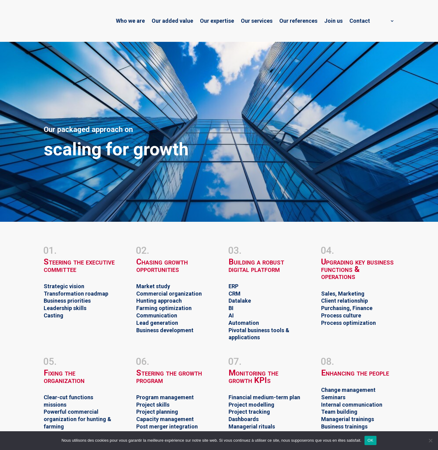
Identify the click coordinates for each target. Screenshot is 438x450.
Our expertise (217, 21)
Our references (298, 21)
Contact (359, 21)
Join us (333, 21)
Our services (257, 21)
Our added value (172, 21)
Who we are (130, 21)
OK (370, 440)
